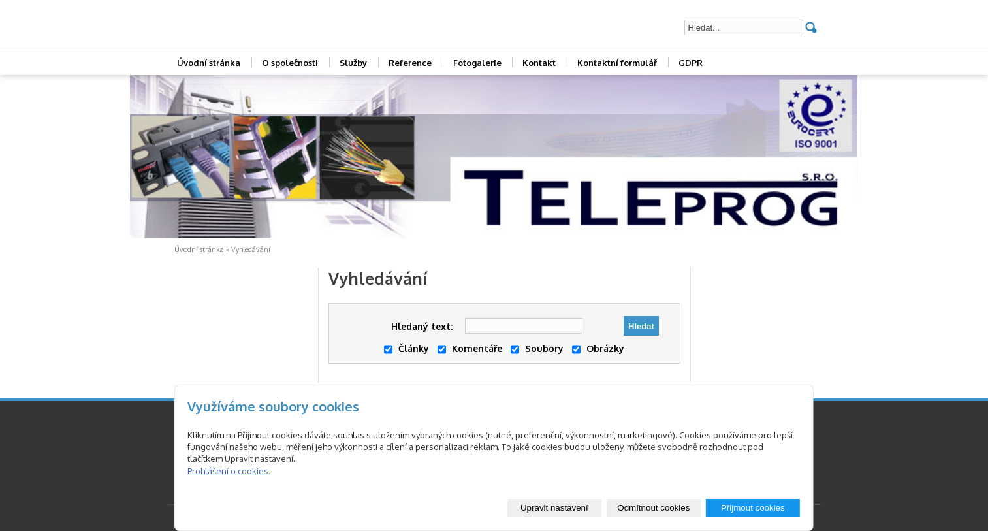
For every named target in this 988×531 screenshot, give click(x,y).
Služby (353, 62)
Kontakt (539, 62)
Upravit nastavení (554, 508)
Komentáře (470, 348)
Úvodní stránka (208, 62)
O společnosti (290, 62)
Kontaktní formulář (617, 62)
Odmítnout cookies (653, 508)
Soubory (537, 348)
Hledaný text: (422, 326)
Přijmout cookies (753, 508)
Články (406, 348)
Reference (410, 62)
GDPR (690, 62)
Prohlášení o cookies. (228, 471)
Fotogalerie (477, 62)
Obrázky (598, 348)
